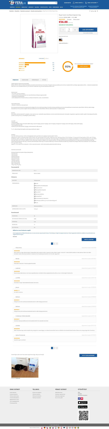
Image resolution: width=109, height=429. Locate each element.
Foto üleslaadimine (88, 355)
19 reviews (69, 19)
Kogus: (69, 30)
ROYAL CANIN (67, 17)
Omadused (25, 80)
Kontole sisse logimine (37, 392)
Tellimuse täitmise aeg (14, 396)
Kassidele (18, 7)
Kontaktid (67, 2)
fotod (44, 80)
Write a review (76, 19)
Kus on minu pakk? (59, 397)
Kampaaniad (56, 7)
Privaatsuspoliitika (13, 403)
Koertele (12, 7)
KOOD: (72, 17)
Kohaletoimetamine (14, 394)
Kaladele (37, 7)
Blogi (61, 7)
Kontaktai (80, 393)
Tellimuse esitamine (36, 394)
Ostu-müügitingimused (14, 401)
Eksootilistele (44, 7)
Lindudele (31, 7)
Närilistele (24, 7)
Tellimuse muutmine (37, 397)
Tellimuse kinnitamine (37, 396)
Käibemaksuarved (58, 392)
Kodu (50, 7)
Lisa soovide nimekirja (88, 33)
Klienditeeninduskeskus (82, 395)
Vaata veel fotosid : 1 (63, 43)
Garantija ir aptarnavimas (60, 394)
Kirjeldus (15, 80)
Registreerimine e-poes (14, 399)
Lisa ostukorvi (88, 30)
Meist (79, 392)
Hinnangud (35, 80)
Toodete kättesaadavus (14, 397)
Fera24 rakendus (13, 392)
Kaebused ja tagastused (59, 396)
